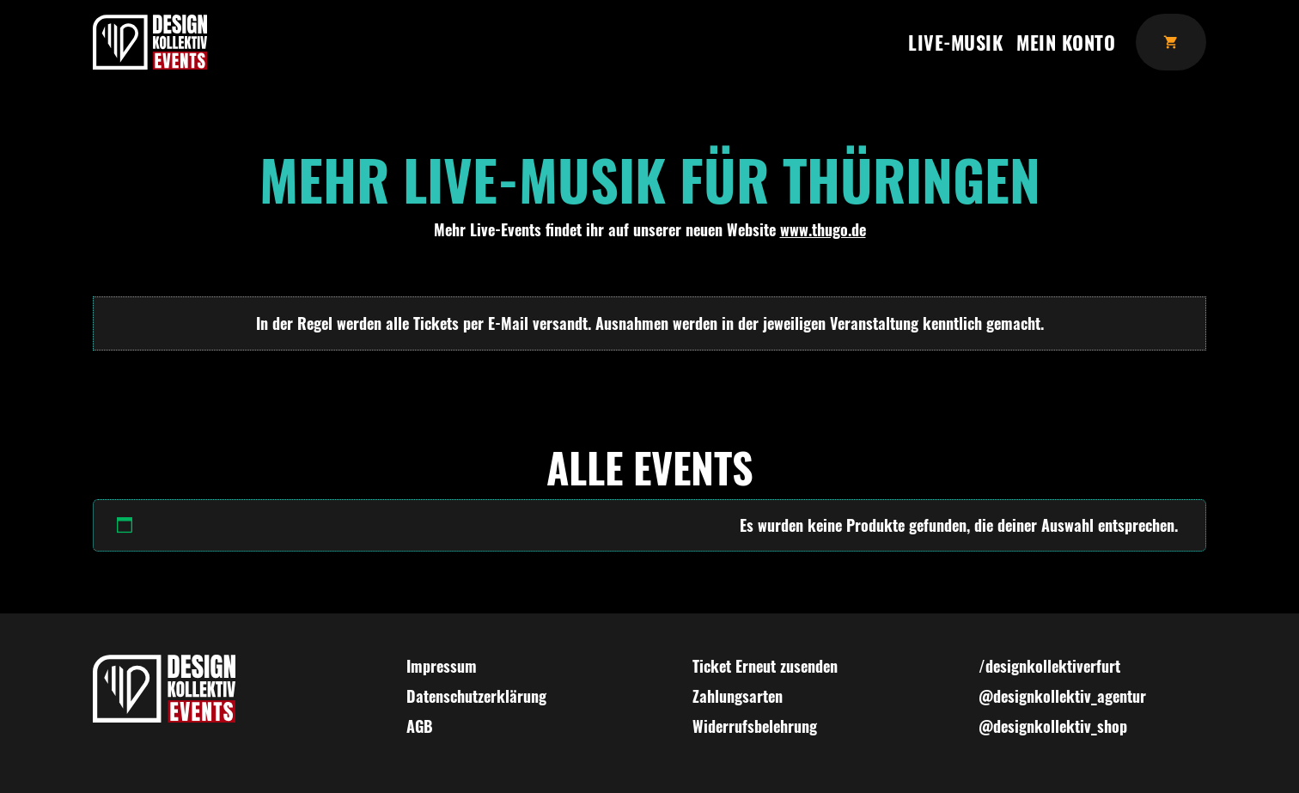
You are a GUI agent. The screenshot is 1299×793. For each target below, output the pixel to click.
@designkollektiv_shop (1053, 726)
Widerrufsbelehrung (754, 726)
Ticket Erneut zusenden (765, 666)
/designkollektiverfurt (1049, 666)
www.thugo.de (823, 229)
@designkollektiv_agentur (1062, 696)
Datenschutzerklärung (476, 696)
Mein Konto (1065, 41)
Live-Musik (955, 41)
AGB (419, 726)
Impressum (441, 666)
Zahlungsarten (737, 696)
